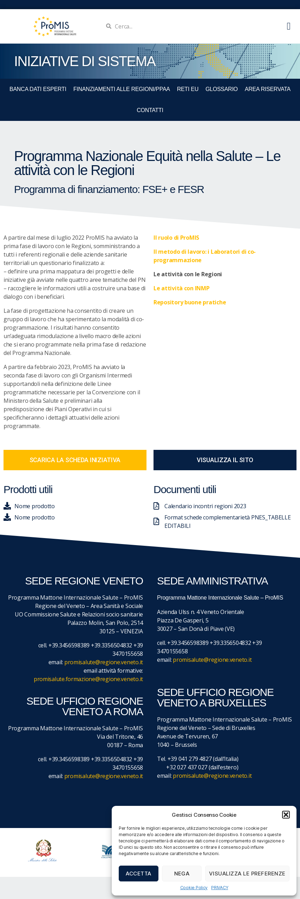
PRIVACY (219, 887)
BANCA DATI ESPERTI (37, 89)
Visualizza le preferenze (247, 873)
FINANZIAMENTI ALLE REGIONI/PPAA (121, 89)
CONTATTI (150, 110)
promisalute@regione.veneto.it (103, 662)
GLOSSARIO (222, 89)
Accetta (138, 873)
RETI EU (187, 89)
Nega (182, 873)
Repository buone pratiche (190, 302)
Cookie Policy (194, 887)
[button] (285, 814)
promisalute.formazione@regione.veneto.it (88, 679)
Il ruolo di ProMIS (176, 237)
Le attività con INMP (182, 288)
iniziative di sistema (84, 61)
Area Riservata (268, 89)
